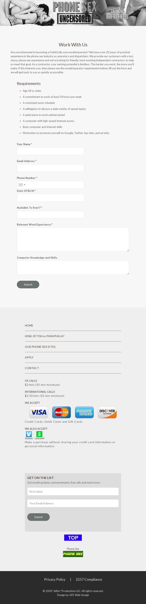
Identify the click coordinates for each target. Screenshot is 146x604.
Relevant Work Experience (34, 224)
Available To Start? (29, 207)
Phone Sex (73, 548)
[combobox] (21, 185)
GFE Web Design (79, 595)
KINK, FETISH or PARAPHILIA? (44, 336)
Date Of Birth (26, 190)
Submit (28, 284)
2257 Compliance (89, 579)
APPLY (29, 357)
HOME (29, 325)
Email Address (26, 161)
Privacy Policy (54, 579)
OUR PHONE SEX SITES (40, 346)
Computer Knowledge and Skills (37, 257)
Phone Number (27, 178)
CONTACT (32, 368)
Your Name (24, 144)
